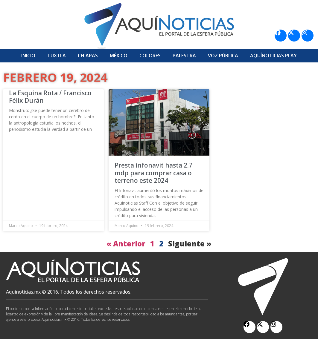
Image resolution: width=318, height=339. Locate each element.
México (118, 55)
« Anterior (125, 244)
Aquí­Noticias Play (273, 55)
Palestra (184, 55)
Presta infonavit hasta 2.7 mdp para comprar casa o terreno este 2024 (153, 172)
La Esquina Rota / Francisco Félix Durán (50, 97)
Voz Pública (223, 55)
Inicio (28, 55)
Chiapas (88, 55)
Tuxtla (56, 55)
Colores (150, 55)
